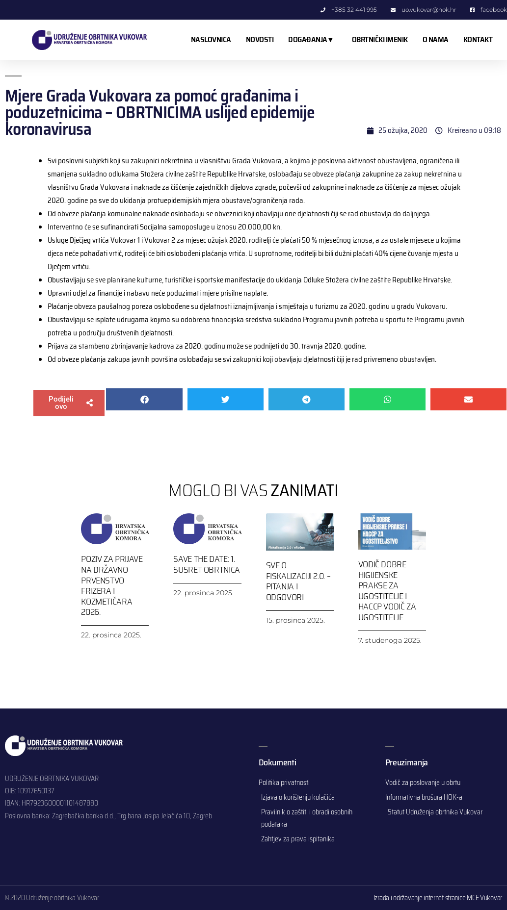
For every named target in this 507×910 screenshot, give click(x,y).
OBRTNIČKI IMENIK (380, 39)
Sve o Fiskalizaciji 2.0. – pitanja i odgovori (298, 581)
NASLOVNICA (211, 39)
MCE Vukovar (484, 897)
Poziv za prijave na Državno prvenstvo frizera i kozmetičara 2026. (111, 585)
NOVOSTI (260, 39)
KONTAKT (478, 39)
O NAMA (436, 39)
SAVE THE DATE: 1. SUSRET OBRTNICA (206, 564)
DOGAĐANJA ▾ (312, 39)
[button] (69, 403)
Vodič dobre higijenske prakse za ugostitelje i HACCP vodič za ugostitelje (387, 590)
